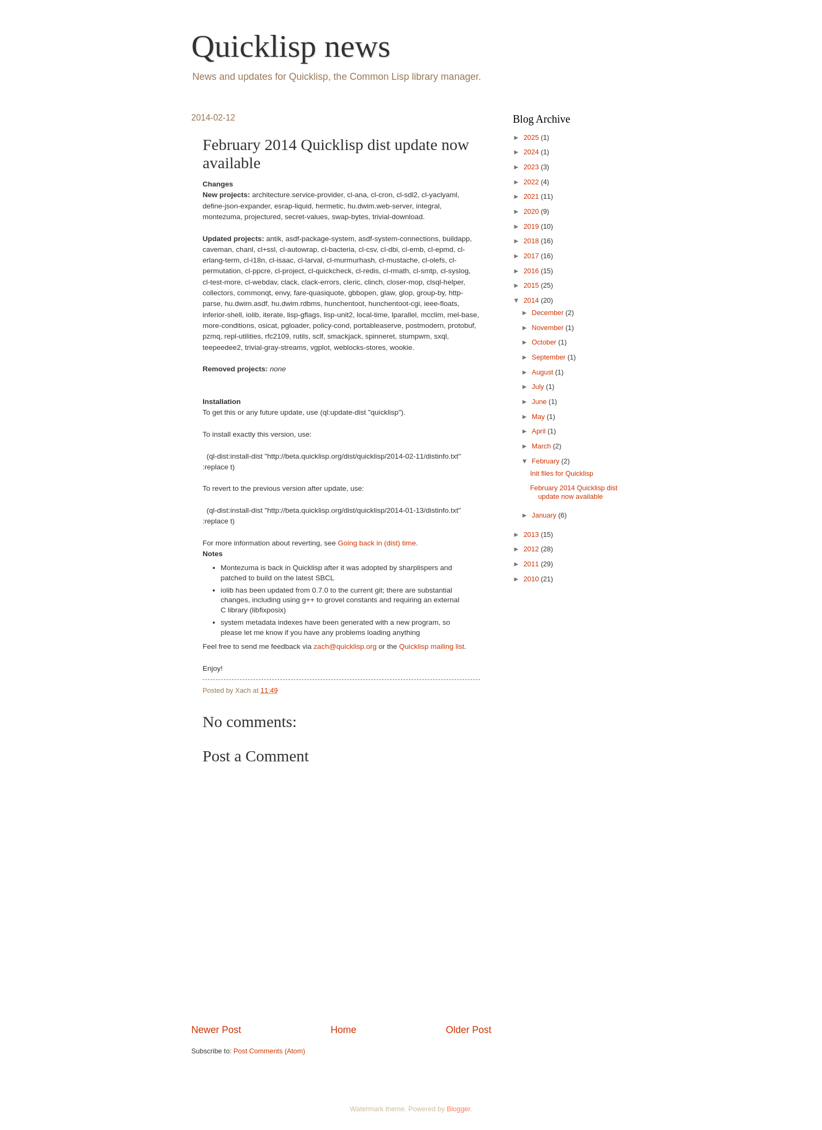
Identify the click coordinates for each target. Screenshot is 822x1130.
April (539, 431)
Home (343, 1029)
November (548, 328)
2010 (532, 579)
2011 (532, 564)
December (548, 313)
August (543, 372)
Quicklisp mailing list (432, 646)
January (545, 515)
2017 (532, 256)
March (542, 446)
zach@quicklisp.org (344, 646)
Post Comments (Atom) (269, 1051)
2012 (532, 549)
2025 (532, 137)
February (546, 461)
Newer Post (216, 1029)
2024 (532, 152)
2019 (532, 226)
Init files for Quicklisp (561, 473)
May (539, 417)
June (540, 402)
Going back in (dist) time (377, 543)
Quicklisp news (291, 46)
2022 (532, 182)
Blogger (458, 1109)
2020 (532, 211)
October (545, 342)
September (549, 357)
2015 (532, 285)
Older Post (468, 1029)
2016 (532, 271)
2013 (532, 534)
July (538, 387)
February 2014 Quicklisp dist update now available (573, 492)
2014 (532, 300)
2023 (532, 167)
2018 (532, 241)
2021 (532, 196)
